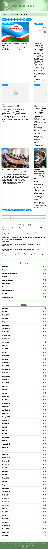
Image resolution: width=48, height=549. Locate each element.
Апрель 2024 (5, 396)
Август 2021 (5, 505)
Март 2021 (5, 522)
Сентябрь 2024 (6, 379)
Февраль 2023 (6, 444)
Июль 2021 (5, 508)
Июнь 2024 (5, 390)
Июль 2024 (5, 386)
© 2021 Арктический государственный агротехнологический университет (24, 543)
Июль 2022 (5, 468)
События (4, 294)
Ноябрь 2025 (5, 332)
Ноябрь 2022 (5, 454)
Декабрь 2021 (6, 491)
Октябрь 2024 (6, 376)
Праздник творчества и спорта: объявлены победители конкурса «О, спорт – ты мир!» (23, 254)
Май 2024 (4, 393)
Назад (4, 19)
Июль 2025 (5, 345)
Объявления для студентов (9, 287)
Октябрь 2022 (6, 458)
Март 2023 (5, 441)
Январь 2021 (5, 529)
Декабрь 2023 (6, 410)
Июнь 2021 (5, 512)
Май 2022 (4, 474)
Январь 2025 (5, 366)
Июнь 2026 (5, 308)
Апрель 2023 (5, 437)
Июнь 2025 (5, 349)
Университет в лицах (7, 297)
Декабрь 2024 (6, 369)
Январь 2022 (5, 488)
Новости (4, 277)
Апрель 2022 (5, 478)
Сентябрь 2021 (6, 502)
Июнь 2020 (5, 536)
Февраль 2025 (6, 362)
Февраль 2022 (6, 485)
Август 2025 (5, 342)
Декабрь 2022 (6, 451)
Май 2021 (4, 515)
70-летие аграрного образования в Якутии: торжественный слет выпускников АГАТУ (22, 228)
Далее (29, 19)
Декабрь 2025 (6, 328)
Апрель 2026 (5, 315)
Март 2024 (5, 400)
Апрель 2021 (5, 519)
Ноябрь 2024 (5, 373)
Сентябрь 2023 (6, 420)
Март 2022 (5, 481)
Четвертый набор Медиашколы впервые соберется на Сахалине (39, 171)
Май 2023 (4, 434)
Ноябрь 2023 (5, 413)
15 (24, 19)
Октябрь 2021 (5, 498)
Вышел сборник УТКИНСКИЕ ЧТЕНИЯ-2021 (40, 44)
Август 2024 (5, 383)
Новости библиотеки (7, 280)
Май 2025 (4, 352)
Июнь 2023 (5, 430)
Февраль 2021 (6, 525)
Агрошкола (5, 266)
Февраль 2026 (6, 322)
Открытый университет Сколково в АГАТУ (11, 169)
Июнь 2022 (5, 471)
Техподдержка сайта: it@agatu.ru (24, 545)
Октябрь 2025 (6, 335)
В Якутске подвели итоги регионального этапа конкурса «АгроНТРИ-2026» (20, 233)
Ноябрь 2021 (5, 495)
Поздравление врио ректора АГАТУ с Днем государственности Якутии (40, 106)
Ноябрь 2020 (5, 532)
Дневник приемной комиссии (9, 273)
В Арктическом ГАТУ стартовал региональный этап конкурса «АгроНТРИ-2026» (21, 244)
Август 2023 (5, 424)
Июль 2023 (5, 427)
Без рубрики (5, 270)
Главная (4, 14)
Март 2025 (5, 359)
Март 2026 (5, 318)
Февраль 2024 (6, 403)
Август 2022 (5, 464)
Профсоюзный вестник (8, 290)
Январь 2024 (5, 407)
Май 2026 (4, 311)
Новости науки (6, 283)
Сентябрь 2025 (6, 339)
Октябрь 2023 (6, 417)
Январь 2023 (5, 447)
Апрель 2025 (5, 356)
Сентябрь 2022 (6, 461)
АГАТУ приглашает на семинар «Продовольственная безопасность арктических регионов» (14, 106)
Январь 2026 (5, 325)
